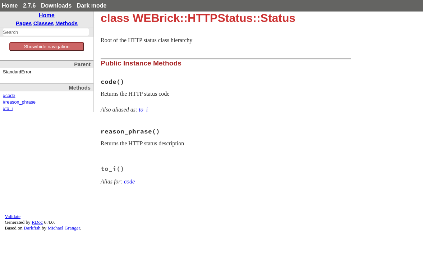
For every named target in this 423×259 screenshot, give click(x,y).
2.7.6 (29, 6)
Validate (12, 216)
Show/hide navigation (47, 46)
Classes (43, 23)
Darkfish (32, 228)
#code (9, 95)
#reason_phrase (19, 102)
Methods (66, 23)
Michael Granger (64, 228)
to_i (143, 109)
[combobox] (46, 32)
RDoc (37, 222)
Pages (24, 23)
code (129, 181)
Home (10, 6)
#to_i (8, 108)
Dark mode (92, 6)
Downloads (56, 6)
